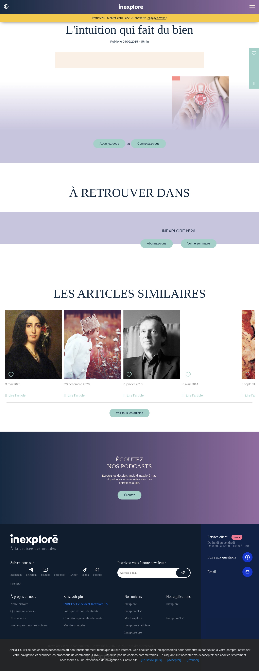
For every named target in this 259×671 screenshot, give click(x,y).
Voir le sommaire (198, 243)
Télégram (31, 572)
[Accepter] (174, 660)
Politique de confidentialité (80, 611)
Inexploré (130, 604)
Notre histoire (19, 604)
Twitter (73, 574)
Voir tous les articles (129, 413)
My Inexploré (133, 618)
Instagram (16, 574)
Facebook (59, 574)
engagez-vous (157, 18)
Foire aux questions (230, 557)
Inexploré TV (133, 611)
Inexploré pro (133, 632)
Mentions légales (74, 625)
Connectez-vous (148, 143)
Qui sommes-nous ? (23, 611)
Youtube (45, 572)
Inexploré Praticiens (137, 625)
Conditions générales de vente (82, 618)
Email (230, 572)
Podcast (97, 572)
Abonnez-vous (109, 143)
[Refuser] (193, 660)
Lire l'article (16, 395)
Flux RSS (15, 583)
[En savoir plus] (151, 660)
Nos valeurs (18, 618)
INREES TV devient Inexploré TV (85, 604)
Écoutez (129, 495)
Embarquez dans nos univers (29, 625)
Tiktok (85, 572)
